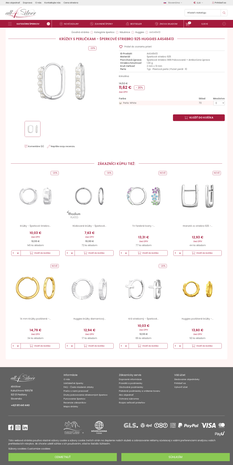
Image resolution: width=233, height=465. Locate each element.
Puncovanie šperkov (74, 398)
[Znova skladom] (167, 24)
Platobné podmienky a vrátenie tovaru (139, 391)
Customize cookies (38, 448)
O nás (38, 2)
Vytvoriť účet (181, 387)
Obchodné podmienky (131, 387)
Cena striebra (71, 2)
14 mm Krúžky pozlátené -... (35, 318)
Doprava (27, 2)
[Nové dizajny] (70, 24)
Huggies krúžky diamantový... (89, 318)
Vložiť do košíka (199, 117)
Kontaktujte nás (52, 2)
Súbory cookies (17, 448)
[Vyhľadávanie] (206, 12)
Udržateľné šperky (73, 383)
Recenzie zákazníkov (75, 402)
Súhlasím (175, 457)
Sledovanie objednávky (186, 379)
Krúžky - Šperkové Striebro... (35, 225)
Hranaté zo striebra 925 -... (197, 225)
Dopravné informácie (130, 379)
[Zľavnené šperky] (103, 24)
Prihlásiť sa (180, 383)
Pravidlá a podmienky (130, 383)
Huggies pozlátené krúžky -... (197, 318)
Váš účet (179, 375)
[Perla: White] (172, 103)
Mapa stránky (71, 406)
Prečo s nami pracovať (76, 391)
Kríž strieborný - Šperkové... (143, 318)
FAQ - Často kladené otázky (79, 387)
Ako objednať (13, 2)
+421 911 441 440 (20, 405)
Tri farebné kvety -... (143, 225)
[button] (205, 24)
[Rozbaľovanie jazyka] (173, 2)
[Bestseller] (135, 24)
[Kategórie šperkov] (30, 24)
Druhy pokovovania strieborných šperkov (85, 394)
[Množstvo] (219, 103)
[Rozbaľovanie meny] (198, 3)
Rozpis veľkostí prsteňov (132, 402)
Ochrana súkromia (129, 398)
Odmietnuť (63, 457)
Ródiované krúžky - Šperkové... (89, 225)
